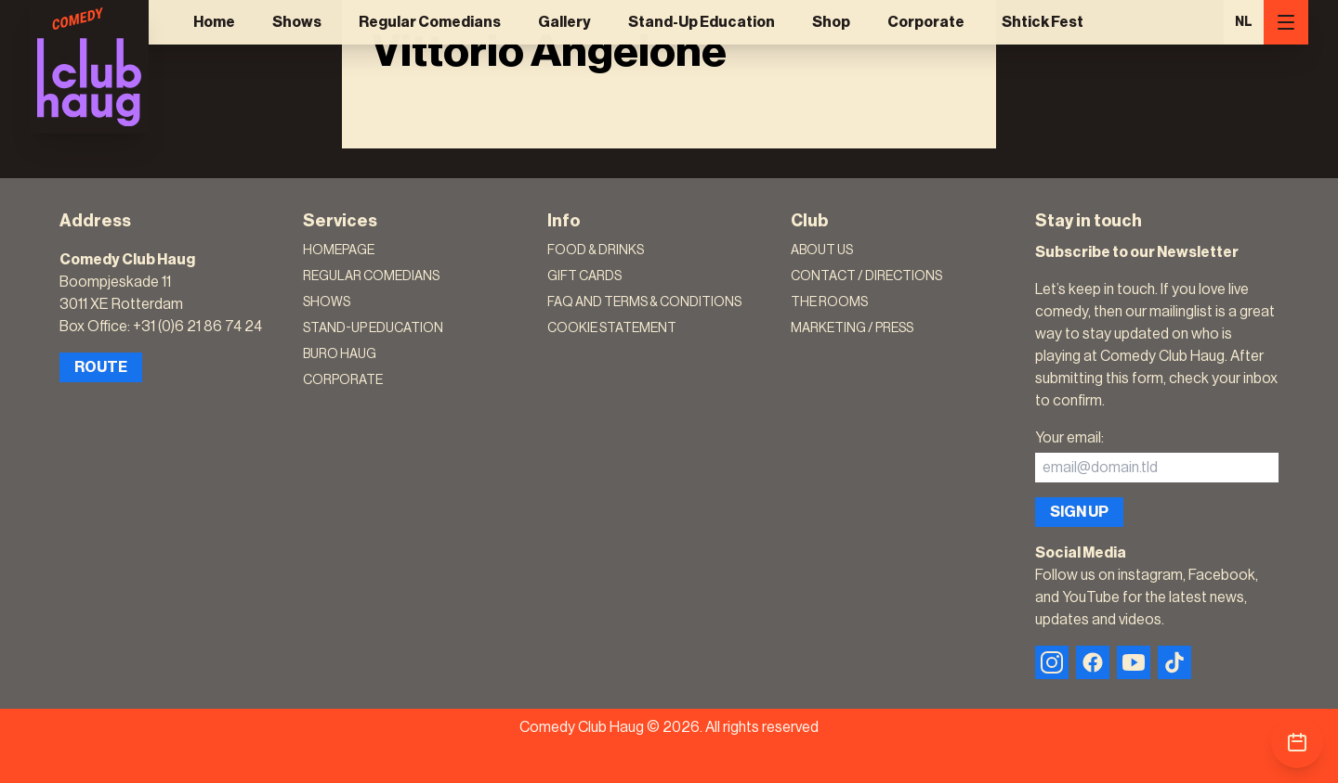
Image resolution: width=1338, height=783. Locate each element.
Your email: (1069, 437)
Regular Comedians (430, 22)
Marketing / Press (852, 328)
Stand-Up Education (701, 22)
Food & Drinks (595, 250)
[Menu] (1286, 22)
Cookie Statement (611, 328)
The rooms (829, 302)
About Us (822, 250)
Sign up (1079, 512)
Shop (831, 22)
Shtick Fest (1042, 22)
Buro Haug (339, 354)
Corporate (925, 22)
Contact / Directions (866, 276)
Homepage (338, 250)
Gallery (564, 22)
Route (100, 367)
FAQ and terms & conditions (644, 302)
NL (1244, 22)
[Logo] (89, 66)
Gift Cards (584, 276)
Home (214, 22)
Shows (296, 22)
